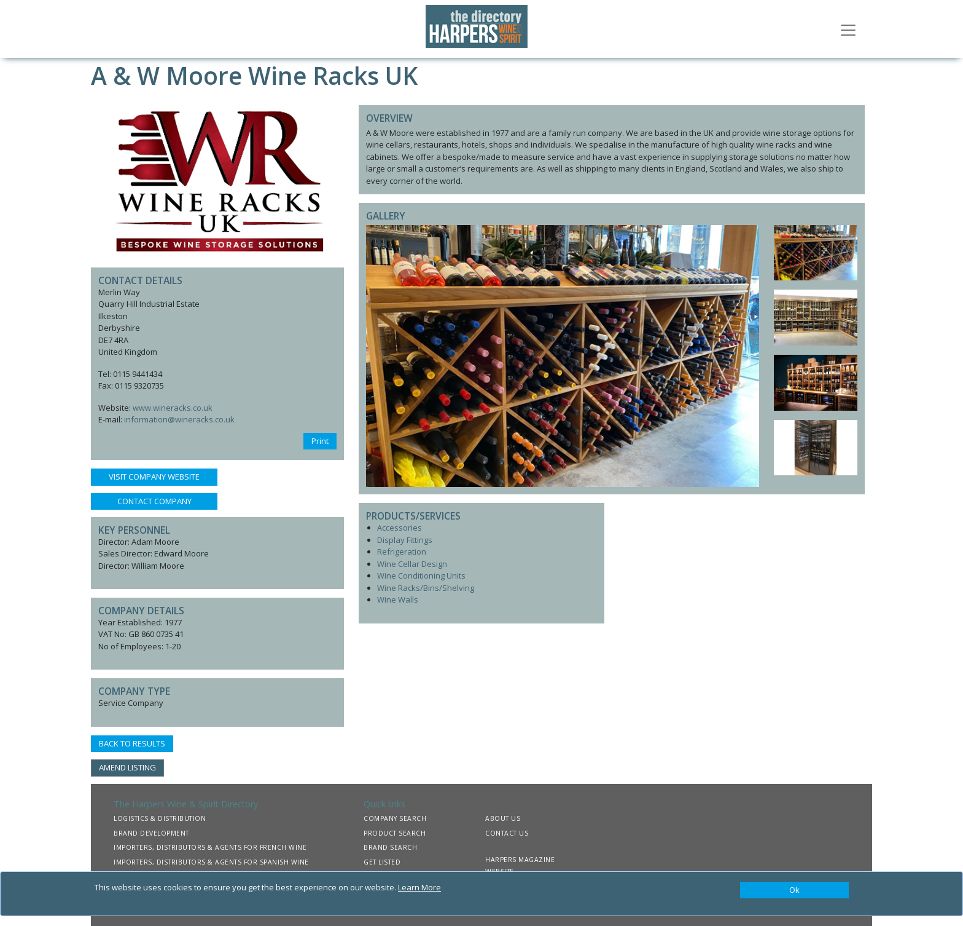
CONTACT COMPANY (154, 501)
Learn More (419, 887)
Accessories (399, 527)
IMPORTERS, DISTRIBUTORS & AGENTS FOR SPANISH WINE (211, 862)
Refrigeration (401, 551)
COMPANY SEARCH (395, 818)
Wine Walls (397, 599)
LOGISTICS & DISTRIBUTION (160, 818)
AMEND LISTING (127, 767)
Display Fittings (404, 539)
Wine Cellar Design (412, 563)
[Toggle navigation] (848, 28)
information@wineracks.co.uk (179, 419)
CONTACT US (506, 833)
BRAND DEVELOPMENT (151, 833)
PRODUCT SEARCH (395, 833)
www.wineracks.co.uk (172, 407)
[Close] (794, 890)
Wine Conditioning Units (421, 575)
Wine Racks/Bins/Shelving (425, 587)
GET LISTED (382, 862)
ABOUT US (502, 818)
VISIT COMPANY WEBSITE (154, 476)
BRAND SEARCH (390, 847)
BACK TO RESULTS (132, 743)
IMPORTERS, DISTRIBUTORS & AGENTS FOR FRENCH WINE (210, 847)
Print (320, 440)
